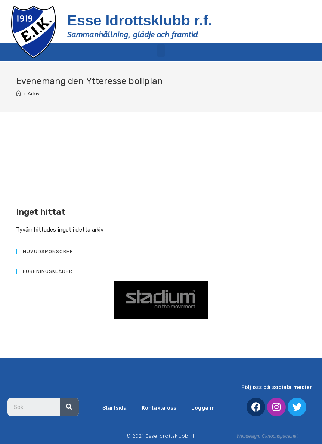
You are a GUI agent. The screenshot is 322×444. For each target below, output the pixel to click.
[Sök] (69, 407)
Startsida (114, 407)
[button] (160, 50)
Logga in (203, 407)
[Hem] (18, 93)
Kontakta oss (159, 407)
